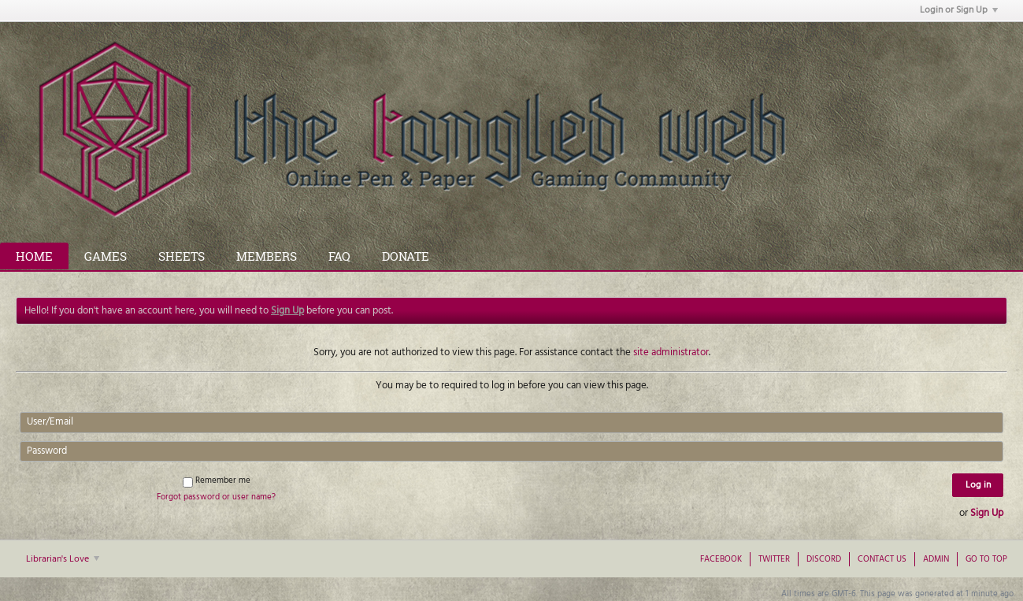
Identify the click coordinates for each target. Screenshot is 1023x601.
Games (105, 256)
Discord (823, 559)
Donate (405, 256)
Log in (978, 485)
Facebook (721, 559)
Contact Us (882, 559)
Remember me (216, 480)
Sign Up (986, 513)
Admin (936, 559)
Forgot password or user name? (216, 497)
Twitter (774, 559)
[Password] (511, 451)
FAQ (339, 256)
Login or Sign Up (959, 10)
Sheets (181, 256)
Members (266, 256)
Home (34, 256)
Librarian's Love (62, 559)
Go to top (986, 559)
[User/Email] (511, 422)
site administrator (671, 352)
